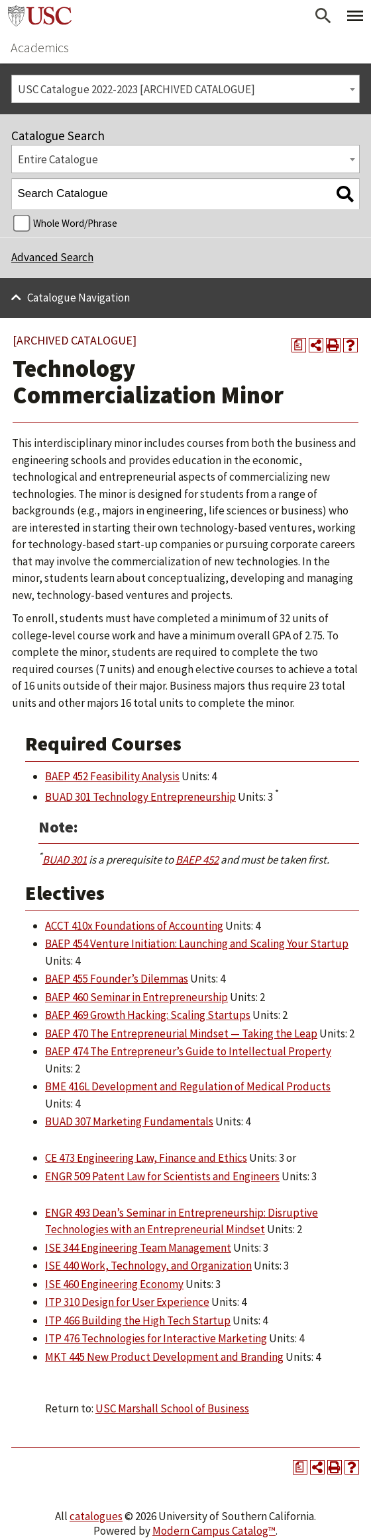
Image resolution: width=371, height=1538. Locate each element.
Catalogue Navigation (78, 297)
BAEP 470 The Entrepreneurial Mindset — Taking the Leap (181, 1033)
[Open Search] (323, 16)
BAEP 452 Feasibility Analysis (112, 776)
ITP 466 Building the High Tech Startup (138, 1320)
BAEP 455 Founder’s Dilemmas (116, 978)
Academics (40, 47)
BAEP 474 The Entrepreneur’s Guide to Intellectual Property (188, 1051)
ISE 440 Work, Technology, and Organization (148, 1265)
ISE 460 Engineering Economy (114, 1284)
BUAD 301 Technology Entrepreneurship (140, 796)
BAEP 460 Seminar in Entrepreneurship (136, 997)
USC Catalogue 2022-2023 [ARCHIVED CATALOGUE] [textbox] (136, 89)
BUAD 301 (64, 859)
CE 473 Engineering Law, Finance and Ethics (146, 1158)
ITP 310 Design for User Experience (127, 1302)
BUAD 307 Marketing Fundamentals (129, 1121)
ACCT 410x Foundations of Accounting (134, 925)
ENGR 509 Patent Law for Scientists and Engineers (162, 1176)
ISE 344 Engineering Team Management (138, 1247)
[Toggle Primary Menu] (355, 16)
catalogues (96, 1516)
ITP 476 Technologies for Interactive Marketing (156, 1338)
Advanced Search (52, 257)
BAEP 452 (197, 859)
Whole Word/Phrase (75, 223)
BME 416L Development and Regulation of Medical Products (188, 1086)
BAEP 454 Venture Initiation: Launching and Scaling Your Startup (196, 943)
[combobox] (185, 89)
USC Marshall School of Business (172, 1408)
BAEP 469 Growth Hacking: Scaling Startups (147, 1015)
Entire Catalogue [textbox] (58, 159)
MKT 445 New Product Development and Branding (164, 1357)
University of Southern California (40, 15)
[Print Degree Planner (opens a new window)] (299, 345)
